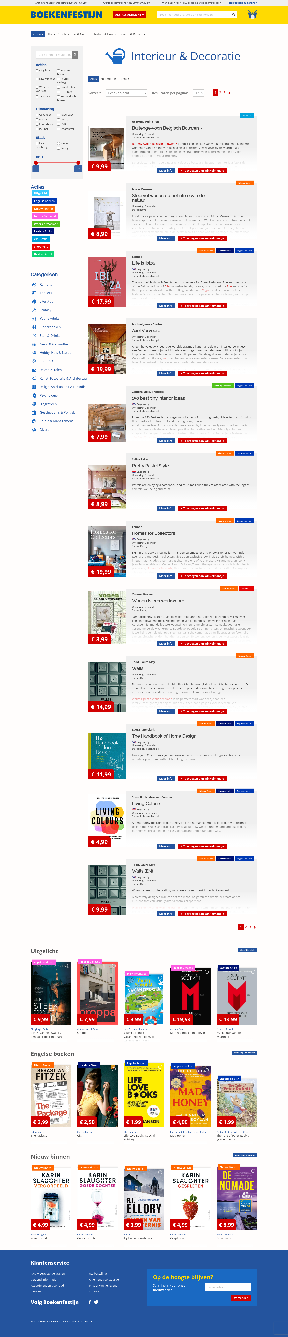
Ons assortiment (129, 14)
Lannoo (137, 256)
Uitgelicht (43, 70)
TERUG (38, 34)
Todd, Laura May (143, 662)
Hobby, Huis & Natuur (75, 34)
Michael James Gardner (148, 324)
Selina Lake (140, 459)
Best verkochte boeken (67, 98)
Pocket (41, 119)
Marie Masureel (142, 189)
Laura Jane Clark (143, 729)
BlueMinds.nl (84, 1321)
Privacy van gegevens (103, 1285)
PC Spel (42, 129)
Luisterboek (44, 124)
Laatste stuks (66, 87)
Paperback (65, 114)
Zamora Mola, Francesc (148, 392)
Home (52, 34)
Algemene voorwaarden (105, 1279)
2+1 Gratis (64, 92)
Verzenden (241, 1298)
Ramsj (62, 148)
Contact (94, 1291)
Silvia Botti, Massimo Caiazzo (152, 797)
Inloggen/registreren (243, 3)
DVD (61, 124)
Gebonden (44, 114)
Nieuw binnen (46, 78)
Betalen (36, 1291)
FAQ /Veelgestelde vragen (48, 1273)
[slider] (36, 163)
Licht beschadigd (42, 145)
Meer (247, 950)
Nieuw (62, 143)
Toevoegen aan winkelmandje (202, 170)
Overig (62, 119)
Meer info (165, 170)
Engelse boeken (63, 72)
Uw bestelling (98, 1273)
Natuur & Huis (103, 34)
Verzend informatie (43, 1279)
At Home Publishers (145, 121)
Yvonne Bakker (142, 594)
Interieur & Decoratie (132, 34)
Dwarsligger (65, 129)
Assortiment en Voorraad (47, 1285)
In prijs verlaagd (63, 80)
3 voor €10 (43, 96)
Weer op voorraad (42, 89)
